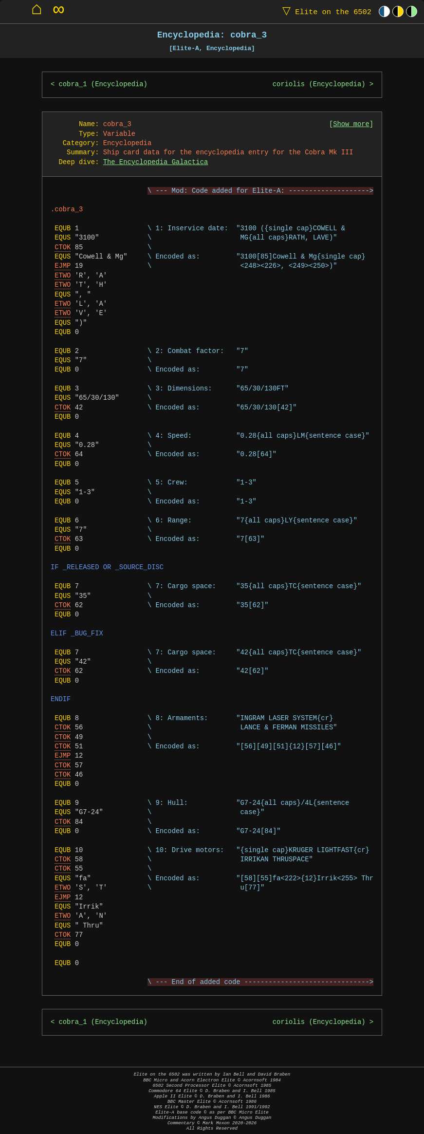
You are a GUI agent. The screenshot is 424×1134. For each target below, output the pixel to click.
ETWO (63, 275)
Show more (351, 124)
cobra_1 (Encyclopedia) (103, 84)
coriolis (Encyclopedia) (319, 84)
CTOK (63, 247)
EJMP (63, 266)
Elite (324, 11)
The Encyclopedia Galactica (155, 162)
